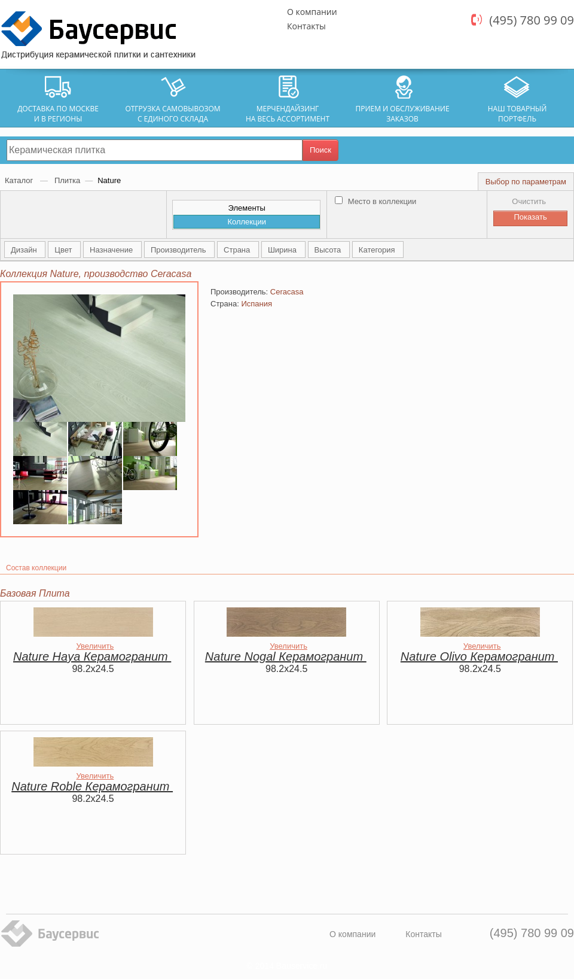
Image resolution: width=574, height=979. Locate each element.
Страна (238, 249)
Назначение (112, 249)
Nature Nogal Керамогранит (286, 656)
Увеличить (95, 645)
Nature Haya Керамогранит (92, 656)
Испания (256, 303)
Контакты (306, 26)
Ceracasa (287, 291)
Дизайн (25, 249)
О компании (312, 11)
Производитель (179, 249)
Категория (378, 249)
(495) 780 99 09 (531, 20)
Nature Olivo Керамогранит (479, 656)
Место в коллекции (375, 201)
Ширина (283, 249)
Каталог (20, 180)
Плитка (67, 180)
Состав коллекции (36, 568)
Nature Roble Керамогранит (92, 786)
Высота (329, 249)
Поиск (320, 149)
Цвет (64, 249)
